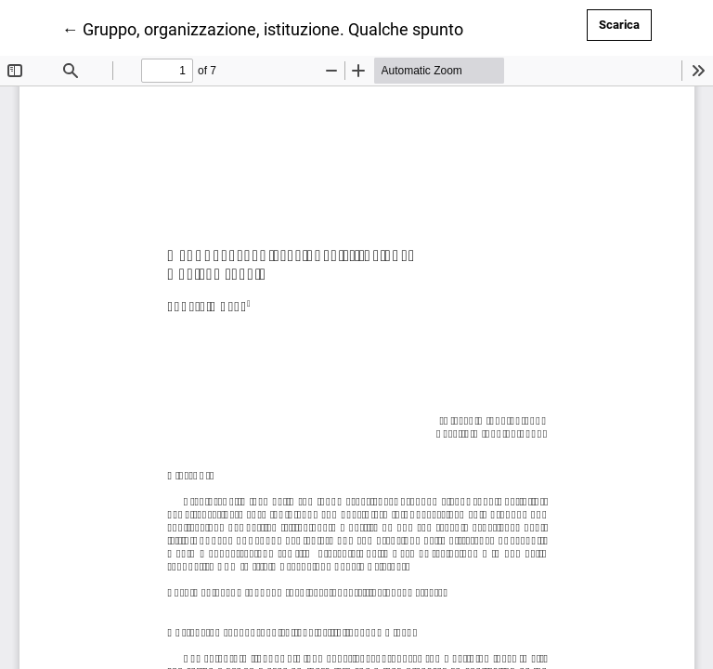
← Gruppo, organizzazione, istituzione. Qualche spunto (262, 28)
